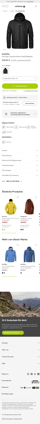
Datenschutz (18, 419)
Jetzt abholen (29, 103)
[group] (20, 31)
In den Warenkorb (20, 86)
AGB (3, 419)
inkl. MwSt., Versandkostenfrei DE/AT (21, 60)
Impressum (9, 419)
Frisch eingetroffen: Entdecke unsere (17, 1)
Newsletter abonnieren (11, 333)
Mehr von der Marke (12, 181)
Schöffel (5, 54)
